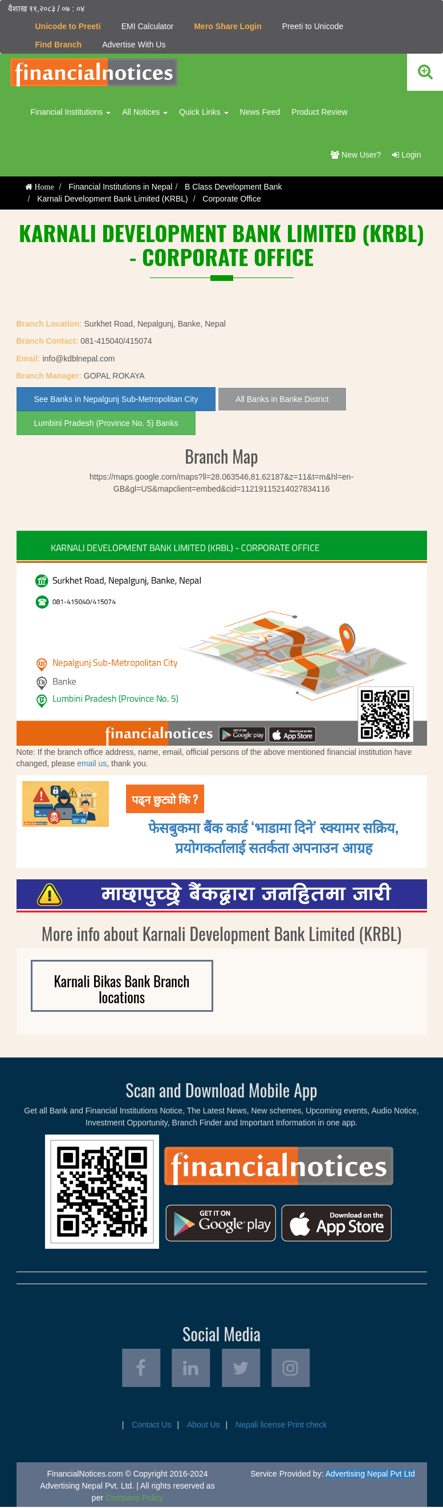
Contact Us (151, 1425)
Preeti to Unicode (312, 26)
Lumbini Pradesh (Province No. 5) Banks (106, 423)
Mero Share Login (227, 26)
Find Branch (58, 44)
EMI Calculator (147, 26)
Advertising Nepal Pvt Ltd (370, 1474)
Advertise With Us (133, 44)
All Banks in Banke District (281, 399)
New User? (356, 154)
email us (92, 763)
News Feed (260, 111)
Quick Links (203, 111)
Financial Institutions (71, 111)
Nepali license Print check (281, 1425)
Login (406, 154)
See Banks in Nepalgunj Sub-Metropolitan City (116, 399)
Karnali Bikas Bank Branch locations (122, 988)
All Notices (145, 111)
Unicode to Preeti (68, 26)
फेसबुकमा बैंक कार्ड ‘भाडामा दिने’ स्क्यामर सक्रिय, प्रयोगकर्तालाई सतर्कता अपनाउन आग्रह (273, 835)
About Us (203, 1425)
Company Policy (134, 1498)
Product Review (319, 111)
